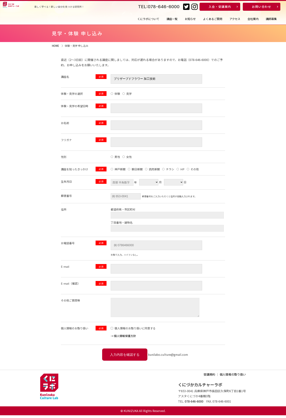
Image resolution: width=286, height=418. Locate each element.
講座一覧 (172, 19)
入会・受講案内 (220, 6)
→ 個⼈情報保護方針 (123, 338)
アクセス (234, 19)
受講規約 (209, 377)
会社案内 (253, 19)
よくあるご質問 (212, 19)
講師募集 (271, 19)
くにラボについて (148, 19)
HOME (55, 45)
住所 (63, 209)
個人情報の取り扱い (233, 377)
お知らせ (190, 19)
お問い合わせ (261, 6)
